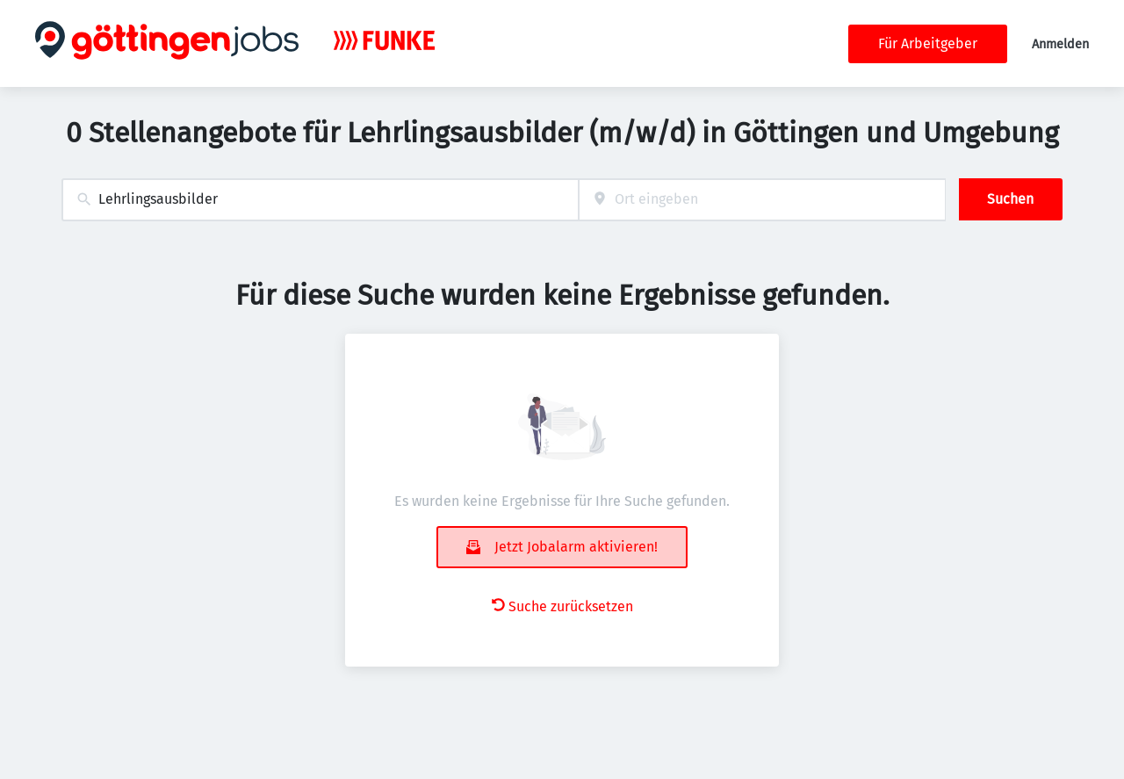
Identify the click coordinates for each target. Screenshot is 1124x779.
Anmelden (1060, 44)
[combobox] (320, 199)
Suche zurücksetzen (562, 606)
